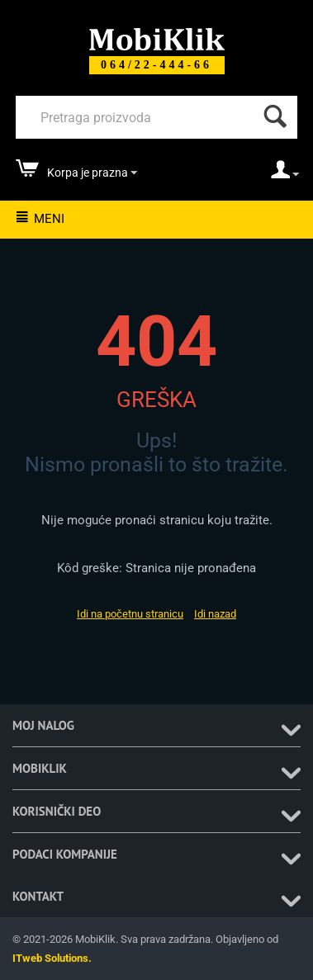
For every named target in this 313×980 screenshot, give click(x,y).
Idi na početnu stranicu (130, 614)
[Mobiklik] (157, 37)
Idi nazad (215, 614)
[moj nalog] (285, 175)
